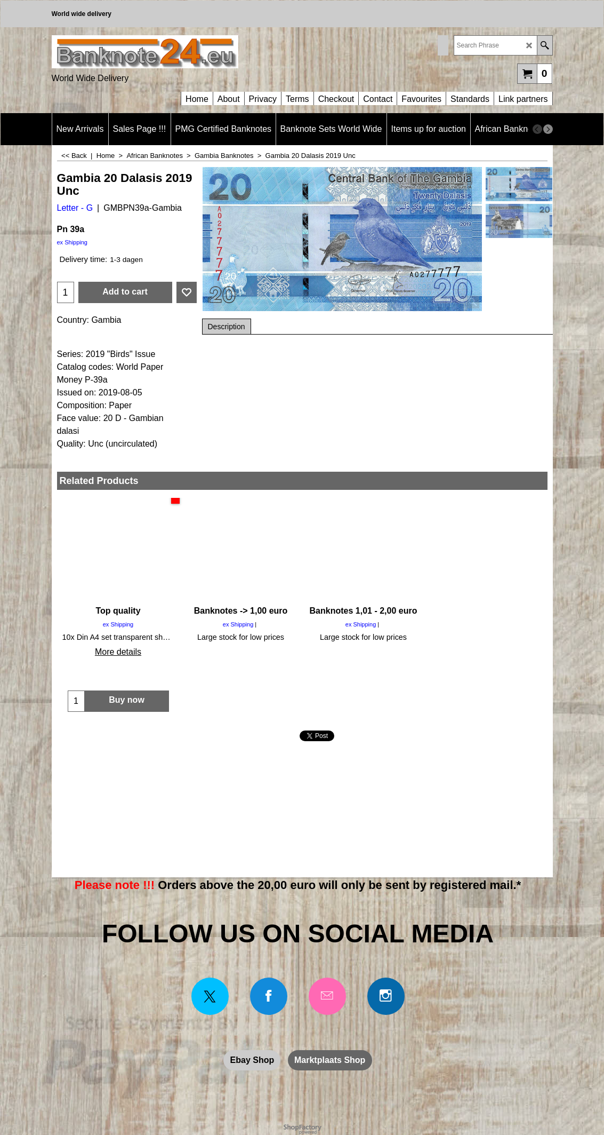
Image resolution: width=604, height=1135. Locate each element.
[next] (548, 129)
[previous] (537, 129)
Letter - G (75, 207)
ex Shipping (72, 242)
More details (118, 651)
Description (226, 326)
